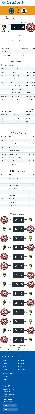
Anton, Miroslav (13, 178)
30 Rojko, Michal (10, 55)
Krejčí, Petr (12, 195)
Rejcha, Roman (13, 209)
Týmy (22, 360)
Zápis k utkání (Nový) (10, 409)
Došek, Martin (13, 144)
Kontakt (23, 366)
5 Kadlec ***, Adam (14, 99)
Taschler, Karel (13, 164)
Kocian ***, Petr (13, 154)
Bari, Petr (11, 140)
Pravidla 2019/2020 (9, 374)
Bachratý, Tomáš (14, 182)
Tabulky (22, 363)
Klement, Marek (13, 192)
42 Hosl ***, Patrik (10, 52)
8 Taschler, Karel (14, 118)
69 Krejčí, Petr (13, 72)
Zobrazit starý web (9, 405)
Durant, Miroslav (13, 185)
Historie (5, 377)
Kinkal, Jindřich (13, 188)
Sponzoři (23, 369)
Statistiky (6, 380)
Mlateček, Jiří (12, 202)
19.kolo (21, 17)
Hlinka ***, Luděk (13, 147)
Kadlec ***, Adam (14, 151)
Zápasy (7, 17)
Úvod (2, 17)
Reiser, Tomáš (13, 206)
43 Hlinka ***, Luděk (14, 86)
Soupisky (5, 369)
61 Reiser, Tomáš (14, 76)
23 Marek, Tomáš (14, 96)
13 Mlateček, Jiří (13, 122)
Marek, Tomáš (13, 199)
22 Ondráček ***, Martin (16, 69)
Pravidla (5, 366)
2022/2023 (14, 17)
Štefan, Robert (13, 161)
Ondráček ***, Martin (15, 157)
